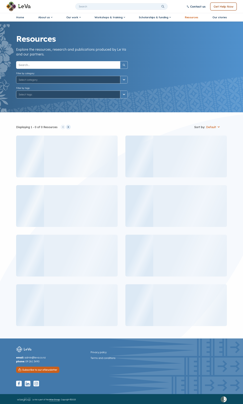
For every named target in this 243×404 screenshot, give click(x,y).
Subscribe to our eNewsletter (39, 369)
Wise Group (54, 399)
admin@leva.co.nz (35, 357)
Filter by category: (25, 73)
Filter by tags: (23, 88)
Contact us (196, 6)
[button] (72, 94)
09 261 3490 (32, 361)
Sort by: (199, 127)
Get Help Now (223, 6)
